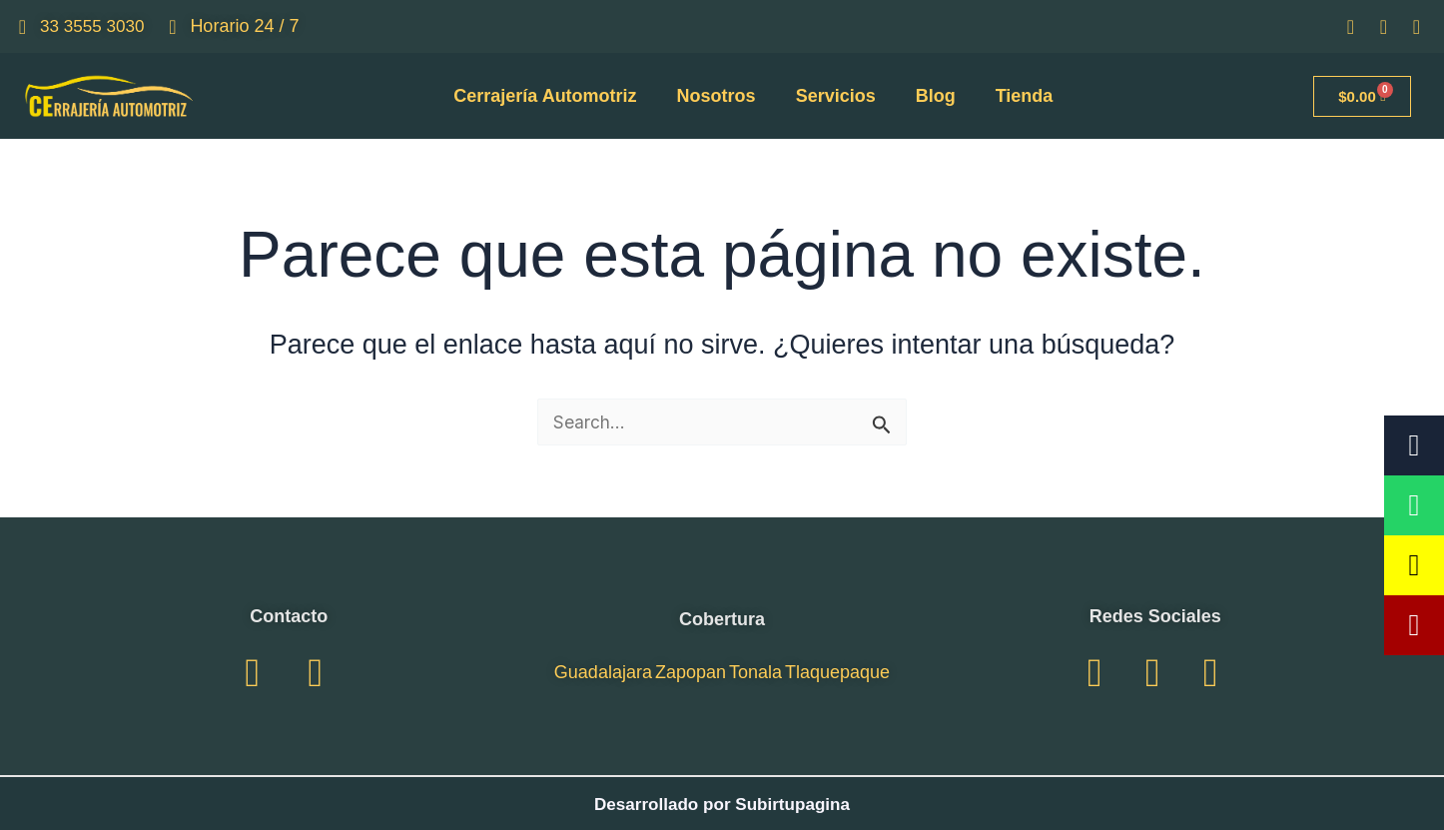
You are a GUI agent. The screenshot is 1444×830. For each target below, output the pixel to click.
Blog (936, 96)
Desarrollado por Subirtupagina (722, 804)
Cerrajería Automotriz (544, 96)
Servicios (836, 96)
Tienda (1025, 96)
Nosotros (716, 96)
